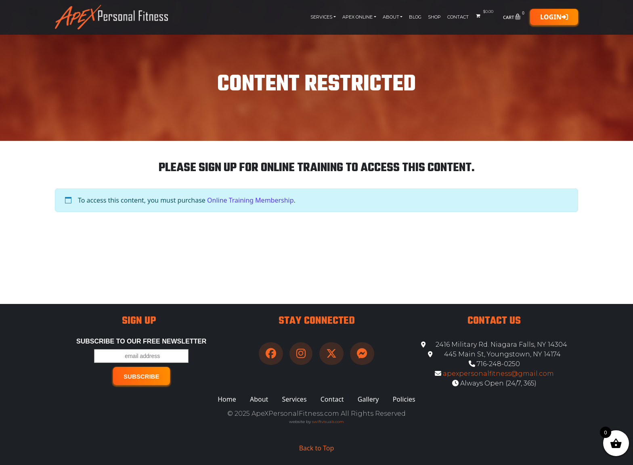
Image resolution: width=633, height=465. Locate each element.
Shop (434, 17)
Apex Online (357, 17)
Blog (415, 17)
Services (321, 17)
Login (554, 17)
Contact (458, 17)
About (391, 17)
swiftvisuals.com (328, 421)
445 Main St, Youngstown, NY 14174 (494, 354)
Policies (404, 399)
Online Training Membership (250, 200)
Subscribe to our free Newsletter (141, 341)
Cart (514, 17)
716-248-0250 (494, 364)
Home (227, 399)
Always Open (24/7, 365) (494, 383)
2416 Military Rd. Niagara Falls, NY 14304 (494, 344)
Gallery (368, 399)
